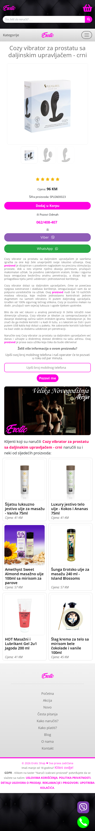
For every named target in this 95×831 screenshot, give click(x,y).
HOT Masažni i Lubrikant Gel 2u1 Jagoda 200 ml (21, 643)
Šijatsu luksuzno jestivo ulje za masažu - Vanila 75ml (25, 508)
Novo (47, 707)
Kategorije (11, 35)
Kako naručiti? (47, 721)
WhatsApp (47, 248)
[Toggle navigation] (86, 35)
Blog (47, 734)
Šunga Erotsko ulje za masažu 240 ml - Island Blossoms (70, 574)
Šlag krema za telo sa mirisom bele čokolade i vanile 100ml (70, 646)
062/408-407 (46, 222)
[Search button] (88, 19)
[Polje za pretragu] (44, 19)
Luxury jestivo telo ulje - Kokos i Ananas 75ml (69, 508)
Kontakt (47, 748)
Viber (47, 237)
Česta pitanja (47, 714)
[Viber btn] (83, 807)
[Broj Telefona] (47, 367)
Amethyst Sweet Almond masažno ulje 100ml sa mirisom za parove (24, 576)
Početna (47, 693)
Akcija (47, 700)
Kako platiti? (47, 728)
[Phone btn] (83, 822)
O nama (47, 741)
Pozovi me (47, 378)
